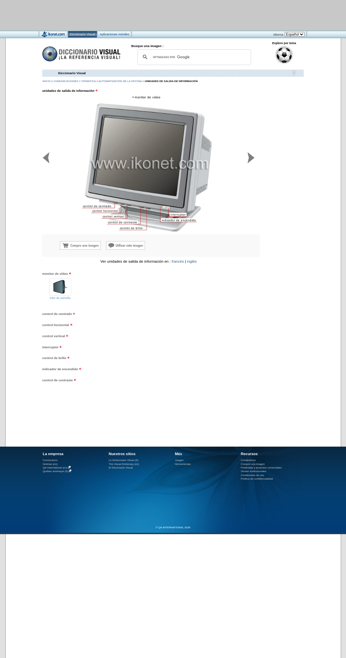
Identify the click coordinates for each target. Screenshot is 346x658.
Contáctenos (248, 460)
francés (178, 261)
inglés (192, 261)
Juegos (179, 460)
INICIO (47, 81)
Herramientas (183, 464)
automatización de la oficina (120, 81)
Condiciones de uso (252, 475)
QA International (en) (55, 467)
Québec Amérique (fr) (55, 471)
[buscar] (193, 57)
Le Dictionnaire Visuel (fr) (123, 460)
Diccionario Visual (72, 73)
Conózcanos (50, 460)
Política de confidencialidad (257, 478)
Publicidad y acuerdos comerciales (261, 467)
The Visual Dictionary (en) (124, 464)
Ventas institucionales (253, 471)
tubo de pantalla (60, 298)
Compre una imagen (253, 464)
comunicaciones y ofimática (75, 81)
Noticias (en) (50, 464)
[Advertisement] (153, 15)
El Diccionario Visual (121, 467)
